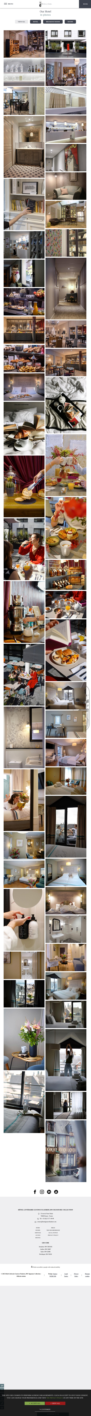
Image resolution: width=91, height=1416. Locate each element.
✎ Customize (45, 1409)
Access (37, 1235)
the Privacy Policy (54, 1398)
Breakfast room (53, 22)
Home (38, 1228)
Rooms (70, 22)
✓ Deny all (55, 1403)
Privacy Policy (53, 1235)
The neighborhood (53, 1230)
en (2, 1386)
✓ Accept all (34, 1403)
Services (38, 1232)
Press (53, 1228)
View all (21, 22)
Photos (37, 1237)
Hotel (35, 22)
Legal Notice (53, 1232)
